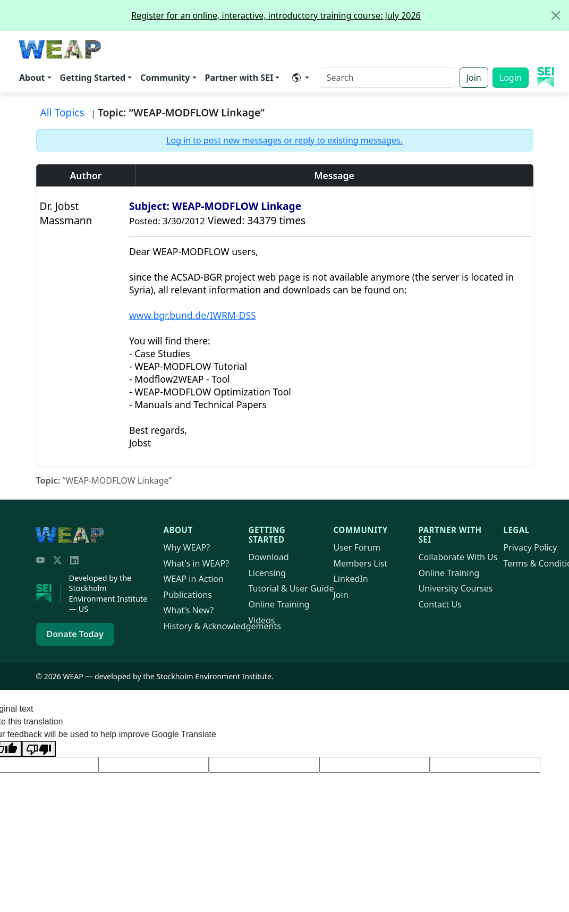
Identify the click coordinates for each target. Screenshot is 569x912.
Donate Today (75, 634)
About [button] (32, 77)
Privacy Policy (530, 547)
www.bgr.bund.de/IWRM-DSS (192, 315)
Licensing (267, 573)
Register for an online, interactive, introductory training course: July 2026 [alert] (349, 15)
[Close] (555, 15)
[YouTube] (40, 560)
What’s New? (189, 610)
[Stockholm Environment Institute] (48, 593)
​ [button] (296, 77)
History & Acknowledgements (222, 626)
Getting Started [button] (93, 77)
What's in (197, 563)
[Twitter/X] (57, 560)
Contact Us (439, 604)
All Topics (62, 112)
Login (510, 77)
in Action (194, 579)
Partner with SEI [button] (239, 77)
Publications (188, 595)
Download (268, 557)
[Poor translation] (39, 749)
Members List (360, 563)
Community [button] (165, 77)
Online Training (278, 604)
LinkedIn (350, 579)
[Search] (387, 77)
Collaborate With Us (457, 557)
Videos (261, 620)
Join (473, 77)
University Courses (455, 588)
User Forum (356, 547)
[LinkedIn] (74, 560)
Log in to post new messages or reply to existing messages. (284, 140)
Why (187, 547)
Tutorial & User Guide (291, 588)
